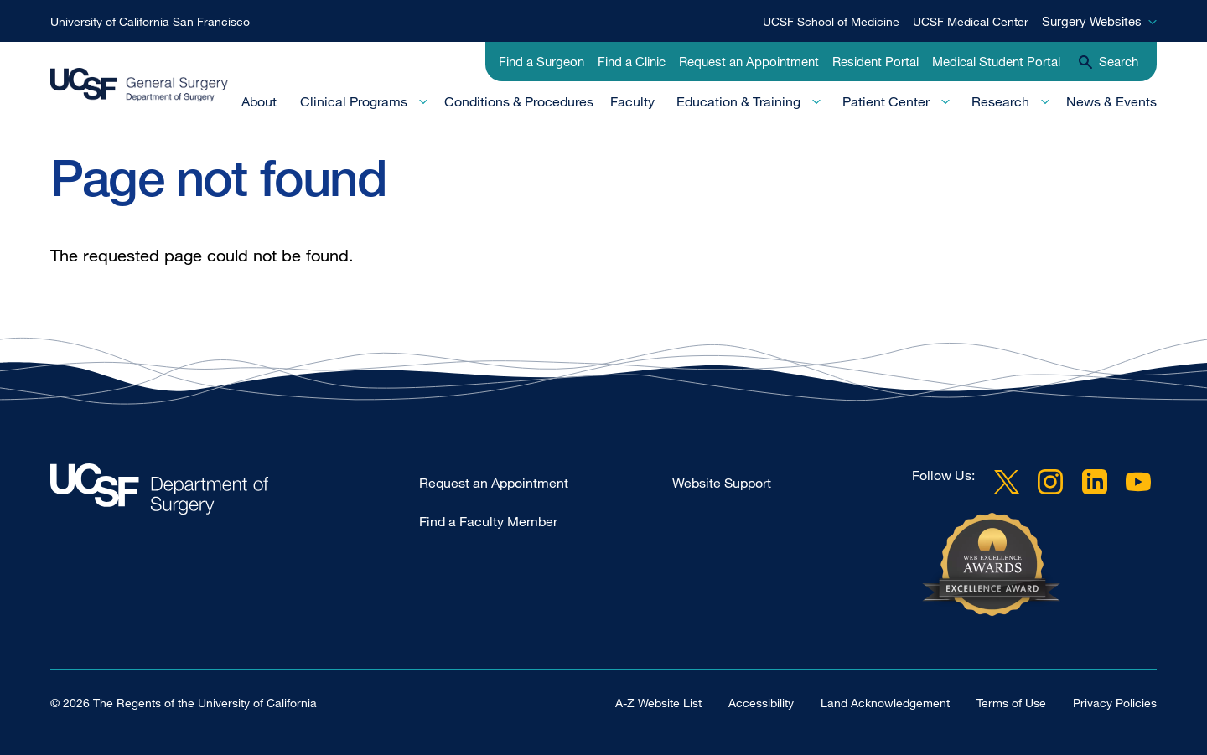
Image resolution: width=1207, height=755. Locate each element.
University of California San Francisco (150, 21)
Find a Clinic (632, 61)
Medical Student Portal (996, 61)
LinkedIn (1094, 481)
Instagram (1050, 481)
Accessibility (761, 703)
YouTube (1138, 481)
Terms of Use (1011, 703)
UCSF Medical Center (970, 21)
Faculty (632, 101)
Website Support (721, 482)
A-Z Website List (658, 703)
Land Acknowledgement (885, 703)
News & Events (1111, 101)
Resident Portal (875, 61)
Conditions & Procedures (518, 101)
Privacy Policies (1115, 703)
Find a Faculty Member (488, 521)
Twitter (1006, 481)
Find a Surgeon (541, 61)
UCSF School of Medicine (831, 21)
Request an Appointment (749, 61)
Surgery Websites (1092, 20)
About (259, 101)
